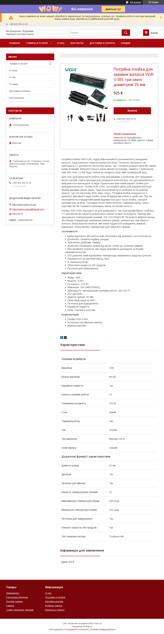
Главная (14, 43)
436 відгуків (135, 2)
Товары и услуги (37, 43)
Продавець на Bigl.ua (82, 626)
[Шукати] (126, 32)
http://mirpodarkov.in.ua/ (24, 204)
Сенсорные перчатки (17, 597)
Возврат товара (53, 605)
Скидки (125, 43)
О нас (60, 43)
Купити (132, 110)
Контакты (77, 43)
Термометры (12, 593)
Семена (10, 605)
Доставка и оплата (102, 43)
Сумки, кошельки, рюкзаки (19, 610)
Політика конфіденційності (102, 629)
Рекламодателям (54, 601)
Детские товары (14, 601)
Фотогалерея (16, 98)
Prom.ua (98, 623)
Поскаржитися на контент (77, 629)
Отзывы (13, 84)
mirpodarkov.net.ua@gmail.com (28, 209)
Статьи (13, 70)
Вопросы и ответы (54, 610)
